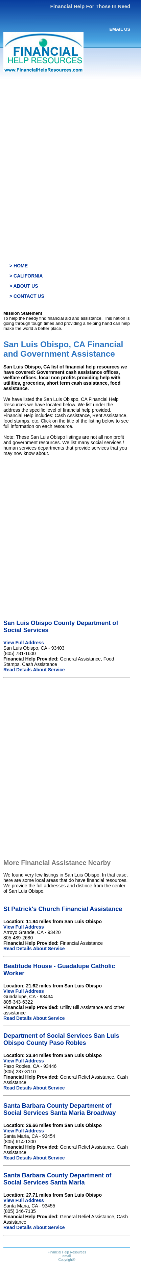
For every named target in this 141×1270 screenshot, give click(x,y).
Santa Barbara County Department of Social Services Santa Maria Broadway (59, 1109)
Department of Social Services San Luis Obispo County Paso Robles (61, 1039)
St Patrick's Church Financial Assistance (62, 909)
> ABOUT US (23, 286)
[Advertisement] (70, 152)
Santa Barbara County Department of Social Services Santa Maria (57, 1179)
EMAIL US (119, 29)
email (67, 1256)
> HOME (18, 265)
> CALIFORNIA (26, 276)
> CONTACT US (26, 296)
